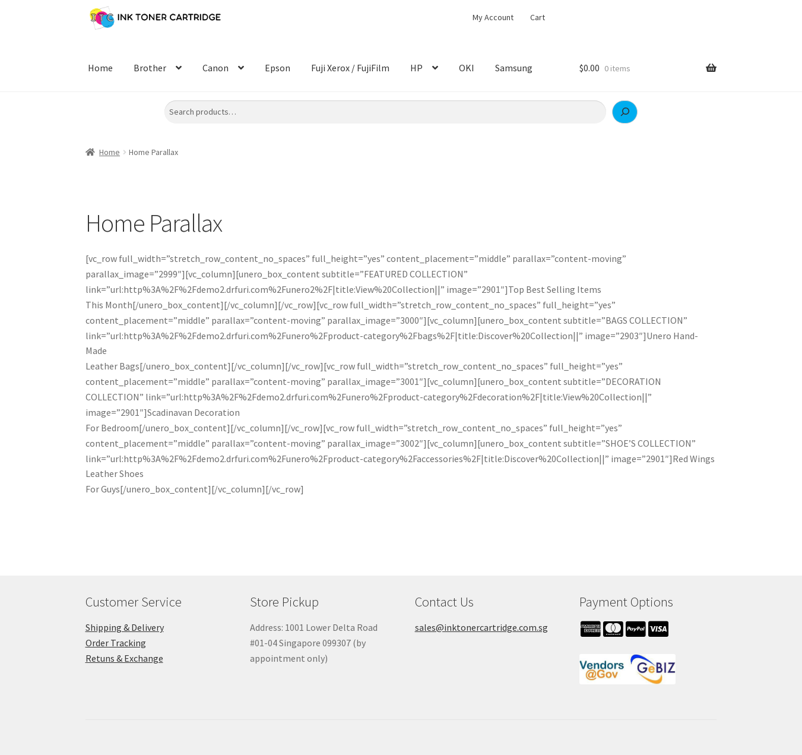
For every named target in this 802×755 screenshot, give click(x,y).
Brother (150, 68)
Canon (215, 68)
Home (100, 68)
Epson (277, 68)
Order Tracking (115, 643)
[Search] (625, 112)
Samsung (513, 68)
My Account (493, 17)
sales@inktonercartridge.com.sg (481, 627)
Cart (537, 17)
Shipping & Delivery (124, 627)
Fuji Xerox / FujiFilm (350, 68)
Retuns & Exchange (124, 658)
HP (416, 68)
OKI (466, 68)
